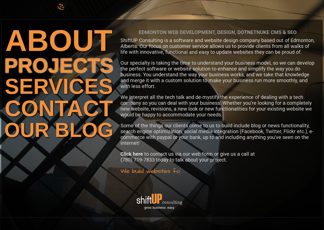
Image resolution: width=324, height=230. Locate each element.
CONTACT (59, 108)
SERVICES (59, 86)
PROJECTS (58, 65)
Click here (131, 154)
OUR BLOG (58, 130)
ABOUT (59, 40)
